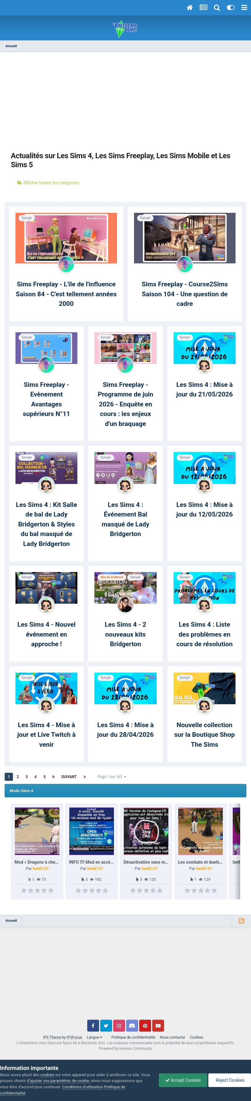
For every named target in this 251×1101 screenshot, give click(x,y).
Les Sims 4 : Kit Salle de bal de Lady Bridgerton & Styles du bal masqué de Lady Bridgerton (46, 524)
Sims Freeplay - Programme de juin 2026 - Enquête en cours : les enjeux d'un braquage (125, 404)
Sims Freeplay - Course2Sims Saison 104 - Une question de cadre (185, 293)
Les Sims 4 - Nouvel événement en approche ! (46, 634)
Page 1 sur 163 (111, 777)
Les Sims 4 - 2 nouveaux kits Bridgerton (125, 634)
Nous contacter (172, 1037)
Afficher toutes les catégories (48, 182)
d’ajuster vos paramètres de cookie (58, 1080)
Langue (94, 1037)
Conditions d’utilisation (82, 1087)
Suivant (69, 777)
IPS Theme (52, 1037)
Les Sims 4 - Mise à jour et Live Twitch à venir (46, 734)
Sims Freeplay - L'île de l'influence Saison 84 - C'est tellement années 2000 (66, 293)
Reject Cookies (230, 1080)
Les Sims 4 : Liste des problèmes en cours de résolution (204, 634)
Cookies (196, 1037)
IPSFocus (74, 1037)
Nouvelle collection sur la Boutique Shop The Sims (204, 734)
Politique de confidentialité (133, 1037)
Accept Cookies (183, 1080)
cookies (47, 1074)
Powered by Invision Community (125, 1048)
